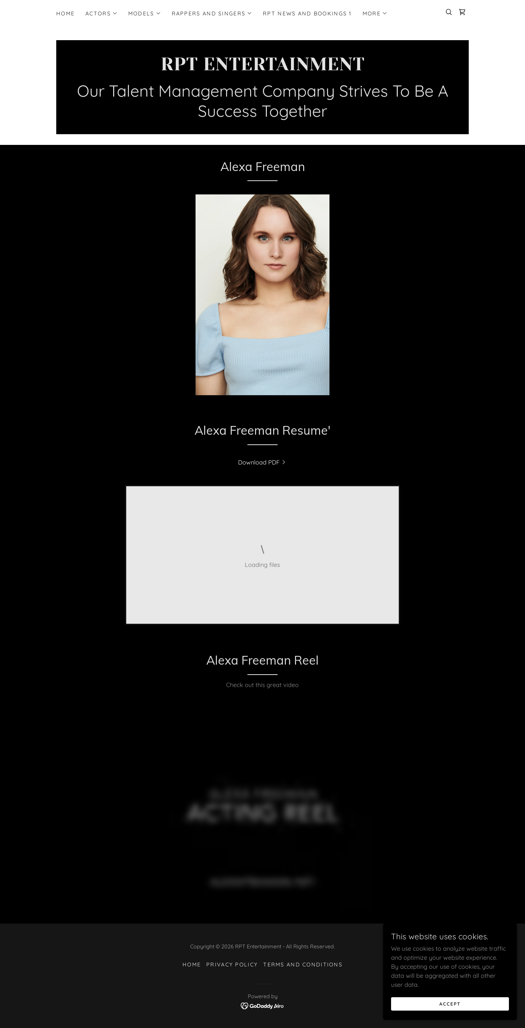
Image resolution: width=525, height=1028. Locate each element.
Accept (450, 1004)
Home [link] (65, 13)
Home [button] (191, 964)
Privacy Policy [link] (232, 964)
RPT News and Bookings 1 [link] (307, 13)
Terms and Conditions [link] (303, 964)
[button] (101, 13)
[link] (462, 12)
